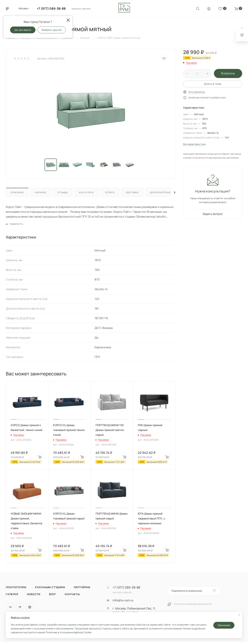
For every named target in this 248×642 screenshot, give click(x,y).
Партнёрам (82, 587)
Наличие (40, 192)
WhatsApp (30, 607)
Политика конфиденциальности (193, 604)
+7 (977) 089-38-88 (51, 8)
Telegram (20, 607)
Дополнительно (160, 192)
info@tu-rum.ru (123, 600)
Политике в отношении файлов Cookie (68, 632)
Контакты (72, 594)
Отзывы (63, 192)
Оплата (110, 192)
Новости (33, 594)
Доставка (132, 192)
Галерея (12, 594)
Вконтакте (10, 607)
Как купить (86, 192)
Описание (17, 192)
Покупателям (16, 587)
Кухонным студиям (50, 587)
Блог (52, 594)
